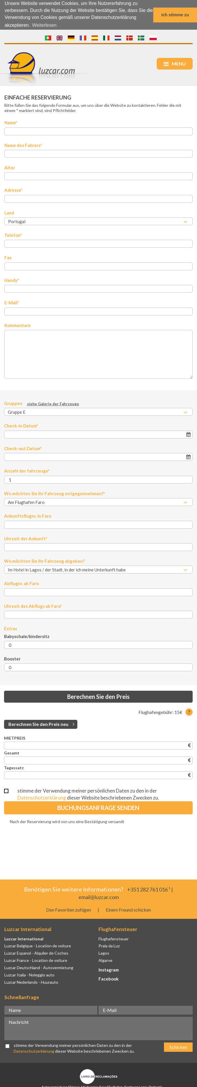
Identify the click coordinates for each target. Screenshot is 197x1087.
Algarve (105, 960)
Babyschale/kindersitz (27, 636)
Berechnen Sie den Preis (98, 696)
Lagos (104, 952)
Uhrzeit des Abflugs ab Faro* (33, 605)
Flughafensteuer (114, 938)
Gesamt (11, 752)
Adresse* (13, 190)
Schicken (178, 1046)
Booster (12, 658)
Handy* (11, 280)
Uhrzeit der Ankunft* (26, 538)
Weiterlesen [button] (44, 25)
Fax (8, 257)
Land (9, 212)
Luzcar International (23, 938)
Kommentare (17, 325)
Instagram (109, 969)
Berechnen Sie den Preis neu (41, 724)
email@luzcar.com (99, 897)
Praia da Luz (109, 945)
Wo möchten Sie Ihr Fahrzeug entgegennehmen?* (54, 493)
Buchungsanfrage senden (98, 807)
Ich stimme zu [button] (175, 15)
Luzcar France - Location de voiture (35, 960)
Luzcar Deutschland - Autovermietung (38, 967)
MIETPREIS (14, 737)
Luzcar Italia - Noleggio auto (29, 974)
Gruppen (41, 403)
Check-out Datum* (23, 448)
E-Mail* (11, 302)
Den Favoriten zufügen (68, 909)
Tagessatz (14, 767)
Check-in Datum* (21, 425)
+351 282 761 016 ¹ (148, 889)
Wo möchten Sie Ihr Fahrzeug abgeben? (44, 560)
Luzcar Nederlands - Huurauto (31, 981)
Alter (9, 167)
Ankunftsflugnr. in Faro (27, 515)
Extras (10, 628)
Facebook (108, 978)
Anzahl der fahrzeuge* (27, 470)
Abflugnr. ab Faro (21, 583)
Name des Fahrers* (23, 145)
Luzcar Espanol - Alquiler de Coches (36, 952)
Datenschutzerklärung (41, 797)
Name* (10, 122)
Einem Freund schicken (128, 909)
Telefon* (13, 234)
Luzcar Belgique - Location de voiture (37, 945)
